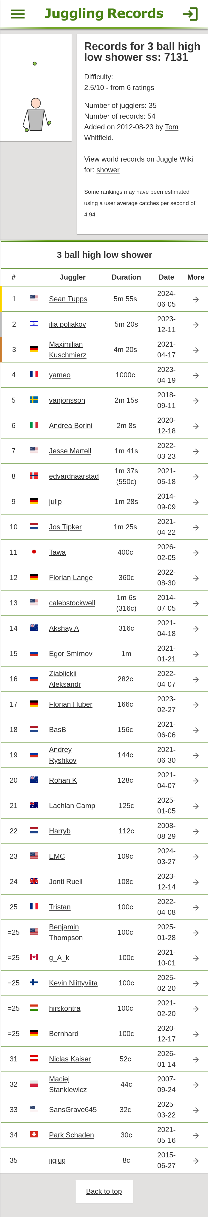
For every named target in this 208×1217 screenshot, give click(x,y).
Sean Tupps (68, 299)
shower (107, 170)
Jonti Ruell (65, 882)
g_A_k (59, 958)
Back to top (104, 1191)
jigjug (57, 1160)
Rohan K (63, 780)
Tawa (57, 552)
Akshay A (64, 628)
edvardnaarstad (74, 476)
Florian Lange (71, 577)
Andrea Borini (70, 425)
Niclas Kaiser (70, 1059)
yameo (59, 375)
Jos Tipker (65, 527)
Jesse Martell (70, 451)
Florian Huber (70, 704)
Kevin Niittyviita (73, 983)
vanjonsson (67, 400)
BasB (57, 729)
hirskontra (64, 1008)
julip (55, 501)
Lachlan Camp (72, 805)
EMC (57, 856)
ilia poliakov (67, 324)
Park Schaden (71, 1135)
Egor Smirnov (70, 653)
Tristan (59, 907)
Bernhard (63, 1034)
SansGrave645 (73, 1110)
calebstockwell (72, 603)
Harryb (59, 831)
